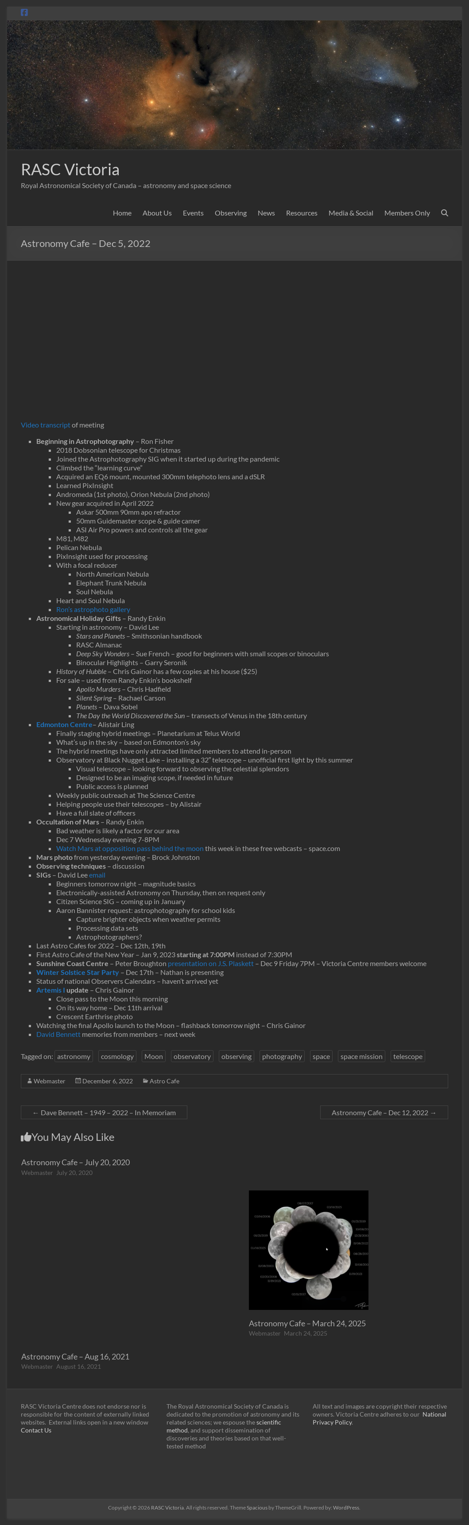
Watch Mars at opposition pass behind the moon (130, 848)
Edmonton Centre (64, 724)
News (266, 212)
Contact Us (36, 1430)
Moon (153, 1056)
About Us (157, 212)
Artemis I (50, 990)
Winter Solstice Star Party (77, 972)
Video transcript (45, 424)
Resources (302, 212)
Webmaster (50, 1081)
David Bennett (58, 1034)
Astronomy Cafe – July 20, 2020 (75, 1162)
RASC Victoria (70, 169)
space (321, 1056)
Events (193, 212)
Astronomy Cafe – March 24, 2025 (307, 1323)
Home (122, 212)
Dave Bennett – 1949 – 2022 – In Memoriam (104, 1112)
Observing (231, 212)
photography (282, 1056)
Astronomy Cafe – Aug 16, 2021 (75, 1356)
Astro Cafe (164, 1081)
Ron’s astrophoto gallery (93, 609)
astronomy (73, 1056)
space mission (362, 1056)
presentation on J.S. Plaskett (211, 963)
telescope (407, 1056)
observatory (192, 1056)
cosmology (117, 1056)
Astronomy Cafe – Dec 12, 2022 (384, 1112)
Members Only (407, 212)
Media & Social (351, 212)
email (97, 874)
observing (236, 1056)
